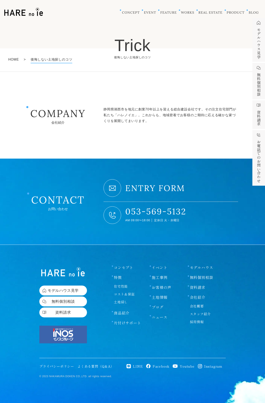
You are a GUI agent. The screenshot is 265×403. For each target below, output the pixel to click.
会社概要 (197, 298)
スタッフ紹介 (200, 306)
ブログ (157, 299)
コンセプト (123, 260)
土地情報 (159, 289)
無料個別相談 (201, 269)
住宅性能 (121, 278)
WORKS (187, 12)
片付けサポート (127, 315)
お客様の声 (161, 279)
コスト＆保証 (124, 286)
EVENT (150, 12)
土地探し (121, 294)
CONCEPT (131, 12)
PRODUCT (236, 12)
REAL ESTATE (211, 12)
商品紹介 (121, 305)
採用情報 (197, 314)
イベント (159, 260)
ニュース (159, 309)
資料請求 (197, 279)
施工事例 (159, 269)
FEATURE (168, 12)
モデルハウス (201, 260)
